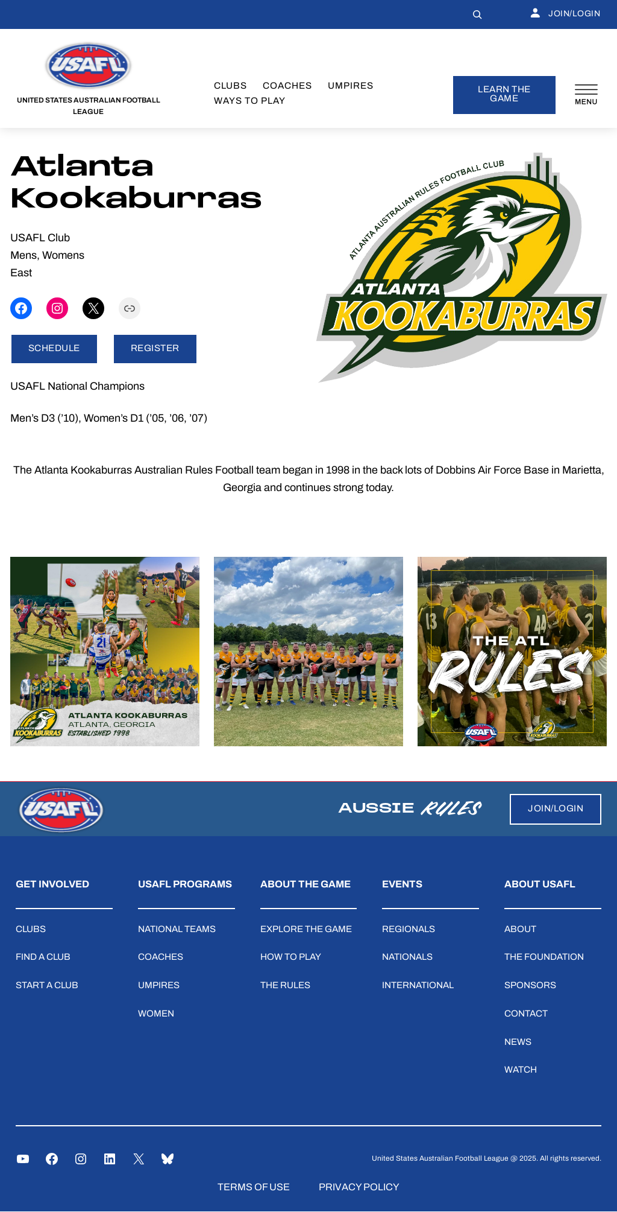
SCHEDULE (54, 349)
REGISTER (155, 349)
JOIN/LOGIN (565, 14)
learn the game (504, 95)
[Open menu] (586, 94)
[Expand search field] (477, 14)
